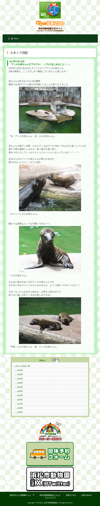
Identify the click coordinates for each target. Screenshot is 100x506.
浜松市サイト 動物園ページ (20, 495)
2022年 (20, 383)
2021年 (20, 387)
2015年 (20, 412)
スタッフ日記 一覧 (22, 366)
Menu (16, 38)
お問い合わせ (86, 495)
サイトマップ (50, 497)
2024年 (20, 374)
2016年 (20, 408)
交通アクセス (71, 495)
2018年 (20, 399)
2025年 (20, 370)
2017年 (20, 404)
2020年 (20, 391)
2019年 (20, 395)
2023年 (20, 378)
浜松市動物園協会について (50, 495)
